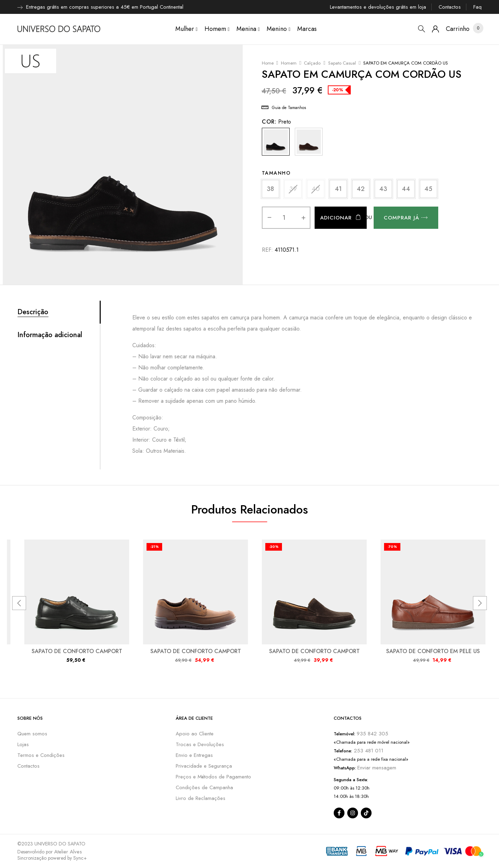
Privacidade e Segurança (204, 766)
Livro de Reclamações (200, 798)
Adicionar (336, 218)
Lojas (23, 744)
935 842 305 (372, 733)
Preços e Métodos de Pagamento (213, 777)
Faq (477, 7)
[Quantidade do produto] (284, 217)
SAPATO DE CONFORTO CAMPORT (77, 651)
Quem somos (32, 733)
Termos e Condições (41, 755)
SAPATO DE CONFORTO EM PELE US (433, 651)
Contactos (450, 7)
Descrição (32, 312)
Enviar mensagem (376, 767)
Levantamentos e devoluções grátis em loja (378, 7)
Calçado (312, 63)
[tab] (58, 312)
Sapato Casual (342, 63)
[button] (457, 29)
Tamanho (276, 172)
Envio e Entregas (194, 755)
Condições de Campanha (204, 787)
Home (268, 63)
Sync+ (80, 858)
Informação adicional (49, 335)
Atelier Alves (68, 852)
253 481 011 (367, 750)
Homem (289, 63)
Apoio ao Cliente (195, 733)
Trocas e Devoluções (200, 744)
